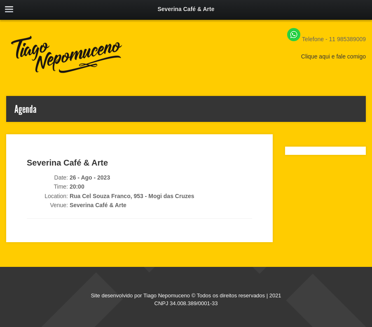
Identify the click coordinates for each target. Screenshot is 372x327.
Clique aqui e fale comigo (333, 56)
